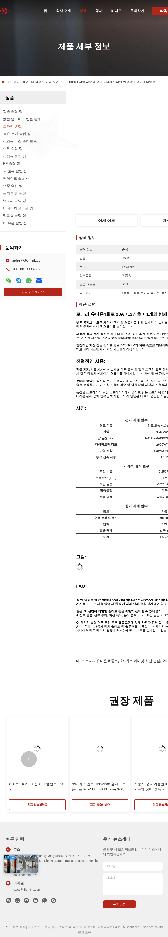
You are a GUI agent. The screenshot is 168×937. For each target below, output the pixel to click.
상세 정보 (106, 220)
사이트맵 (35, 927)
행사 (98, 11)
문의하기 (137, 11)
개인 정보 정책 (15, 927)
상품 (83, 11)
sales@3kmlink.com (28, 260)
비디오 (116, 11)
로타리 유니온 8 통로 (101, 661)
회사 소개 (63, 11)
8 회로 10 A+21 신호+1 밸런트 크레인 (37, 786)
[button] (29, 759)
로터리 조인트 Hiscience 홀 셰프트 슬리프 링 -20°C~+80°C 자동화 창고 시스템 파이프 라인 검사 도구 (100, 787)
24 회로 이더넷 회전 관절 (140, 661)
